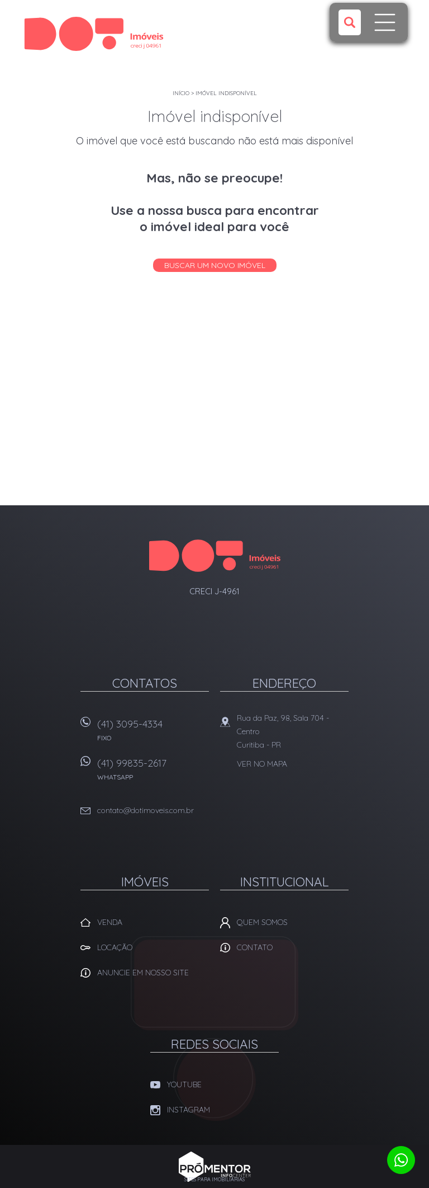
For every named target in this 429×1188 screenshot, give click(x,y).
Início (181, 93)
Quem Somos (262, 922)
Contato (255, 947)
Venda (109, 922)
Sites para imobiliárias (214, 1179)
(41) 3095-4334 (153, 733)
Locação (114, 947)
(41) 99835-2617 (153, 773)
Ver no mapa (262, 764)
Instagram (188, 1110)
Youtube (184, 1084)
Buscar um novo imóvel (214, 265)
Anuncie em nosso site (143, 973)
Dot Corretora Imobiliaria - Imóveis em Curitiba (214, 556)
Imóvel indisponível (226, 93)
